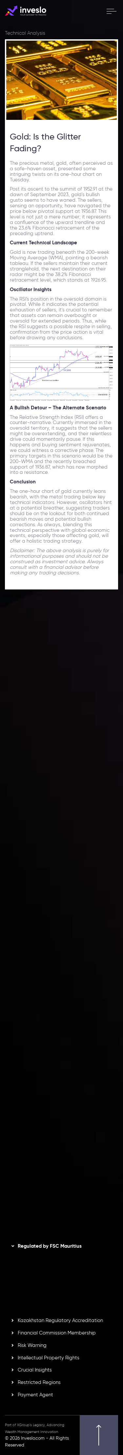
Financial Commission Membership (57, 1333)
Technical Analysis (25, 33)
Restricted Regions (39, 1382)
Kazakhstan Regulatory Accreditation (60, 1320)
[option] (61, 691)
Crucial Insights (35, 1370)
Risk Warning (32, 1345)
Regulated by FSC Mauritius (50, 1246)
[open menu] (111, 11)
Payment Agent (35, 1395)
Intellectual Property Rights (48, 1358)
